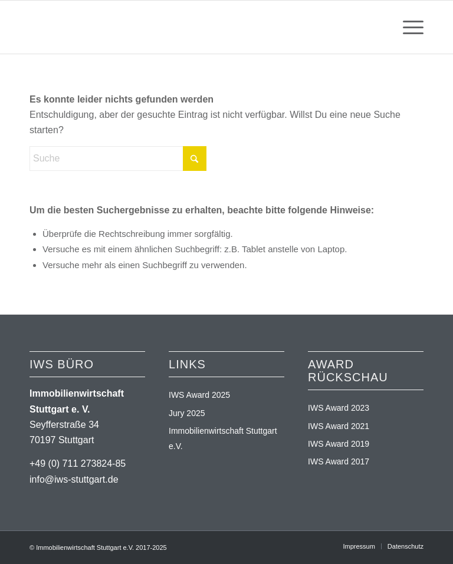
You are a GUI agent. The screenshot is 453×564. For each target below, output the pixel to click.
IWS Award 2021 (338, 426)
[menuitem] (407, 27)
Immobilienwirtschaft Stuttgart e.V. (223, 438)
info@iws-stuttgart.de (74, 479)
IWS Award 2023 (338, 408)
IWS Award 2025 (199, 395)
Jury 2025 (187, 413)
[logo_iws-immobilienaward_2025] (95, 27)
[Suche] (117, 158)
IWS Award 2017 (338, 461)
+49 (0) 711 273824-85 (77, 464)
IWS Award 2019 (338, 443)
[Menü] (407, 27)
